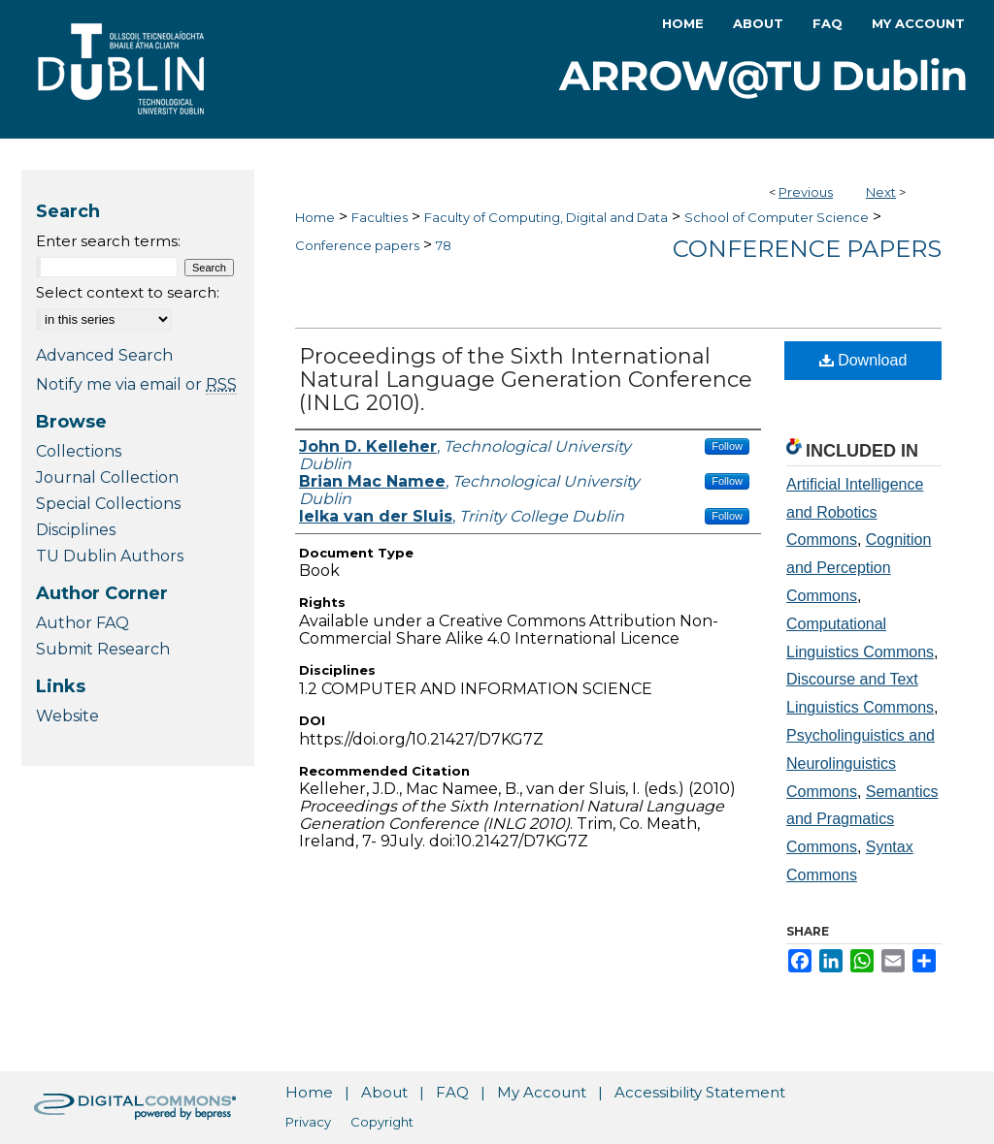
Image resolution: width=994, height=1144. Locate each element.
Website (67, 716)
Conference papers (357, 245)
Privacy (308, 1121)
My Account (541, 1092)
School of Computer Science (776, 217)
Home (315, 217)
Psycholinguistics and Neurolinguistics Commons (860, 763)
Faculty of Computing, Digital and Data (546, 217)
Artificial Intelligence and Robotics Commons (854, 512)
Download (863, 360)
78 (443, 245)
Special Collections (108, 503)
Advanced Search (104, 355)
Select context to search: (127, 292)
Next (881, 192)
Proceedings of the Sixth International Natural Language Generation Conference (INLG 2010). (525, 379)
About (384, 1092)
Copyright (382, 1121)
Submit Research (103, 649)
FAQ (452, 1092)
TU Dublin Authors (109, 556)
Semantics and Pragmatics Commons (862, 819)
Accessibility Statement (699, 1092)
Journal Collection (107, 477)
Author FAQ (82, 623)
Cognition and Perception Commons (858, 567)
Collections (78, 451)
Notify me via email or (136, 384)
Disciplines (76, 530)
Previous (806, 192)
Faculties (379, 217)
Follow (727, 446)
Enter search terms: (108, 241)
